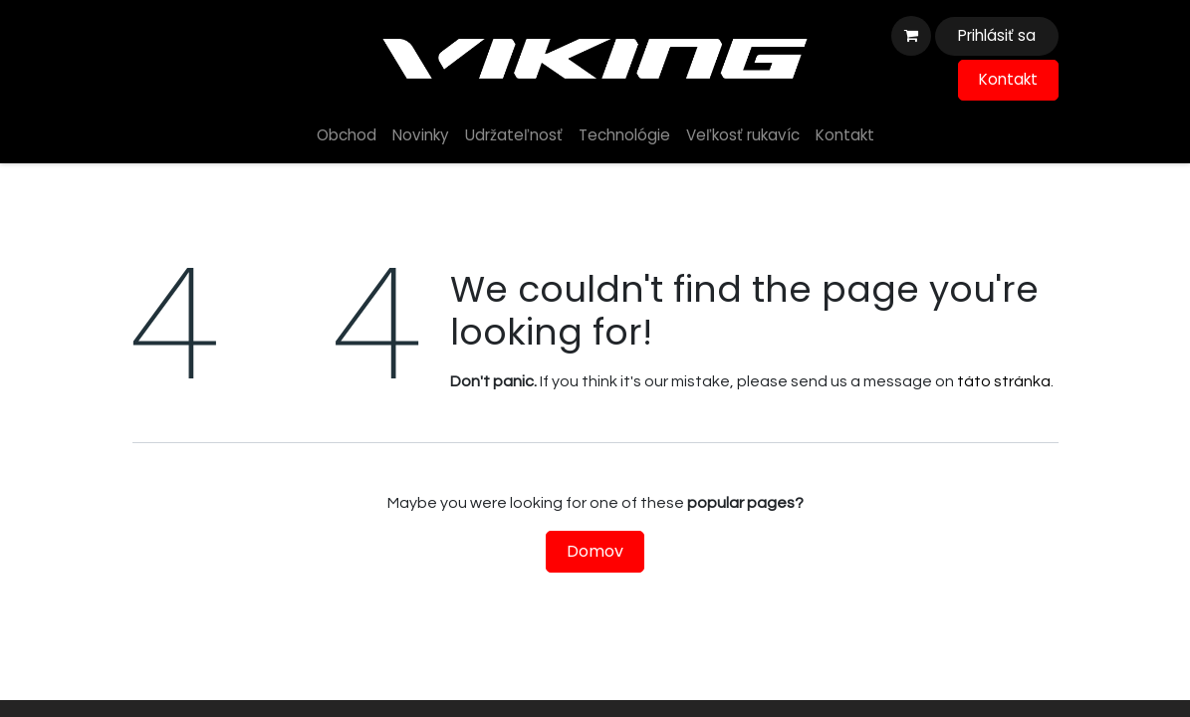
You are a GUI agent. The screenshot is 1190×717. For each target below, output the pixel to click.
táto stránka (1004, 381)
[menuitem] (346, 136)
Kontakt (1008, 79)
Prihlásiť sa (997, 35)
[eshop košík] (911, 36)
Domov (595, 551)
